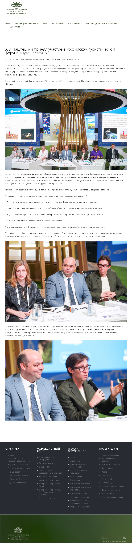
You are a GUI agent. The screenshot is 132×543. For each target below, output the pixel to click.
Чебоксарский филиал (17, 479)
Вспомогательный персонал (20, 468)
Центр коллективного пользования (79, 465)
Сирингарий (107, 479)
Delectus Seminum (47, 498)
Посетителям (75, 23)
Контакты (15, 27)
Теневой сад (107, 482)
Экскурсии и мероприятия (113, 486)
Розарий (105, 472)
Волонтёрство (108, 493)
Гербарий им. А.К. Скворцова (46, 458)
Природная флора (47, 463)
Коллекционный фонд (26, 23)
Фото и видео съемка (111, 490)
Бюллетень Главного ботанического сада (79, 501)
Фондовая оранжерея (111, 464)
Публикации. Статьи (78, 493)
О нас (8, 23)
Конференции (76, 476)
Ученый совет (14, 472)
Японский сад (107, 468)
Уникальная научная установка (79, 471)
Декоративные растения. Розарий (50, 484)
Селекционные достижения (81, 497)
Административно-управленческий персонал (19, 459)
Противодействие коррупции (101, 23)
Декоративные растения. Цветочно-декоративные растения (50, 492)
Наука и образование (53, 23)
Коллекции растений (48, 476)
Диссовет (74, 457)
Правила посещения (110, 455)
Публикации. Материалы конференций (80, 488)
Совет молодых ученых (18, 475)
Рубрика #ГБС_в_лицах (80, 506)
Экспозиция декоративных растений (113, 459)
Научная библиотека (17, 482)
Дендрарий (44, 467)
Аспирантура (75, 461)
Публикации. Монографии (81, 483)
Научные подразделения (18, 464)
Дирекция (12, 455)
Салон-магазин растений (112, 497)
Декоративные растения (49, 480)
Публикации (75, 480)
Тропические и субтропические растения (50, 471)
